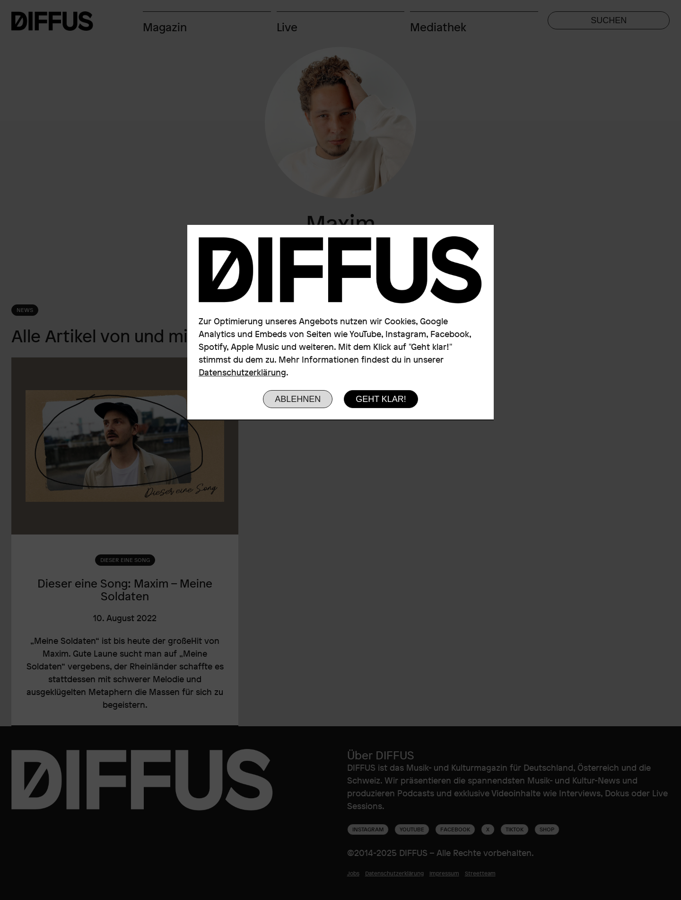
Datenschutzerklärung (242, 372)
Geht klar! (381, 399)
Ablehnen (298, 399)
